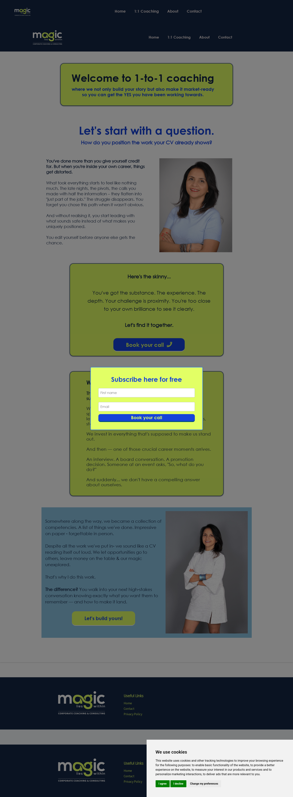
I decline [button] (178, 783)
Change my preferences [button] (204, 783)
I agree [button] (163, 783)
